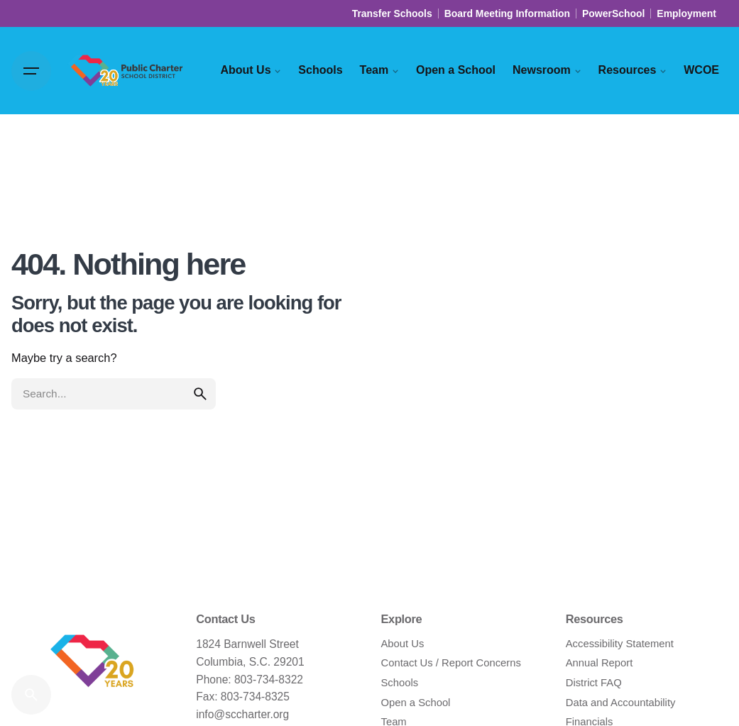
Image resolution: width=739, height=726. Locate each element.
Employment (686, 13)
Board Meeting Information (507, 13)
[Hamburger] (31, 71)
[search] (200, 393)
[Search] (31, 695)
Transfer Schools (392, 13)
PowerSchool (613, 13)
